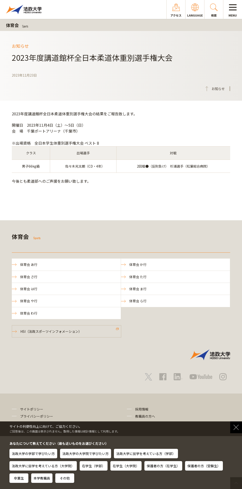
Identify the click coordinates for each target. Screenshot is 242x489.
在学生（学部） (93, 465)
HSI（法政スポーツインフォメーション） (51, 331)
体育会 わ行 (28, 313)
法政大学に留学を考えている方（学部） (146, 453)
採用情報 (141, 409)
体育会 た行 (138, 276)
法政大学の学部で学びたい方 (33, 453)
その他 (65, 478)
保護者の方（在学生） (163, 465)
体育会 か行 (138, 264)
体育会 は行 (28, 288)
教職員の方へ (145, 416)
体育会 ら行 (138, 301)
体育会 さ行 (28, 276)
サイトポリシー (31, 409)
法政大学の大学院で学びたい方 (85, 453)
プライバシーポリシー (36, 416)
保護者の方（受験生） (203, 465)
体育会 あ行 (28, 264)
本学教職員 (42, 478)
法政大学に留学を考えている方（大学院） (43, 465)
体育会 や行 (28, 301)
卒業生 (19, 478)
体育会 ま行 (138, 288)
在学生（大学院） (126, 465)
